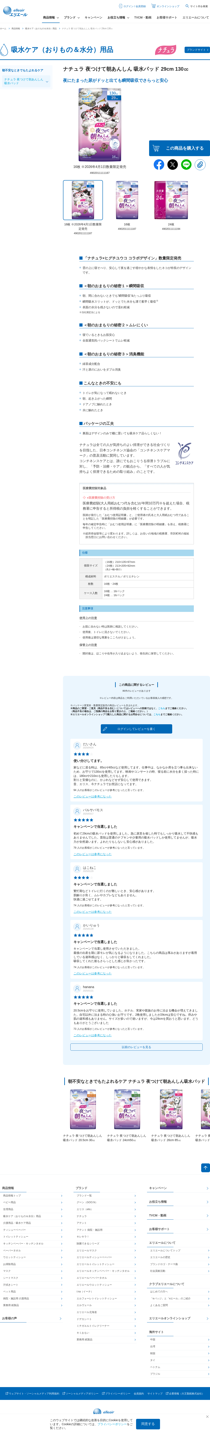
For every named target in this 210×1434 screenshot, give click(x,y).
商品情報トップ (12, 1195)
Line (186, 164)
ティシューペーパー (14, 1229)
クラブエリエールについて (166, 1284)
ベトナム (155, 1367)
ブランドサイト (196, 49)
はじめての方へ (159, 1291)
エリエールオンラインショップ (169, 1318)
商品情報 (16, 28)
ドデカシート (84, 1319)
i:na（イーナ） (85, 1291)
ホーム (3, 28)
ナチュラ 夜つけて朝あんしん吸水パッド (23, 81)
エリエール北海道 (87, 1312)
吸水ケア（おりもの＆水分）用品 (41, 28)
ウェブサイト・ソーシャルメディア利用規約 (34, 1393)
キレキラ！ (83, 1236)
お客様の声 (9, 1318)
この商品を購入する (185, 148)
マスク (7, 1270)
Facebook (159, 164)
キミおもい (83, 1332)
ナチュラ (82, 1216)
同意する (148, 1424)
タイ (152, 1360)
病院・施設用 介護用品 (16, 1298)
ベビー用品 (9, 1202)
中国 (152, 1339)
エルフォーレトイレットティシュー (97, 1298)
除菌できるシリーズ (88, 1243)
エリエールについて (195, 17)
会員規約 (139, 1393)
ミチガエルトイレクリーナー (93, 1325)
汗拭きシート (10, 1284)
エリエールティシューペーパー (94, 1257)
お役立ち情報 (158, 1201)
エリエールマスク (87, 1250)
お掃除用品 (9, 1264)
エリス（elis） (85, 1209)
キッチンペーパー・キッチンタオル (23, 1243)
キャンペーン (93, 17)
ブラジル (155, 1373)
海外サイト (156, 1332)
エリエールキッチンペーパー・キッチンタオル (103, 1270)
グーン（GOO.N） (87, 1202)
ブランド (81, 1188)
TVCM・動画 (142, 17)
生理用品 (8, 1209)
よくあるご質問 (159, 1305)
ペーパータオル (12, 1250)
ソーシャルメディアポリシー (82, 1393)
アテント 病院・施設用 (89, 1229)
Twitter (172, 164)
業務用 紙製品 (11, 1305)
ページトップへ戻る (205, 1167)
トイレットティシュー (15, 1236)
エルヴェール (84, 1305)
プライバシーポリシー (117, 1393)
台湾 (152, 1346)
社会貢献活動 (157, 1270)
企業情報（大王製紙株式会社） (186, 1393)
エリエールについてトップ (165, 1250)
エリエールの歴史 (160, 1257)
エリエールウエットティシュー (94, 1284)
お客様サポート (167, 17)
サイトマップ (155, 1393)
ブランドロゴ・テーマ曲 (164, 1264)
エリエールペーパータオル (92, 1277)
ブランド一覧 (84, 1195)
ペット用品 (9, 1291)
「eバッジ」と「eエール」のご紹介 (170, 1298)
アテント (82, 1222)
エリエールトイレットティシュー (95, 1264)
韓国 (152, 1353)
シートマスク (10, 1277)
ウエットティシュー (14, 1257)
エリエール (15, 11)
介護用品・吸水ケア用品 (17, 1222)
